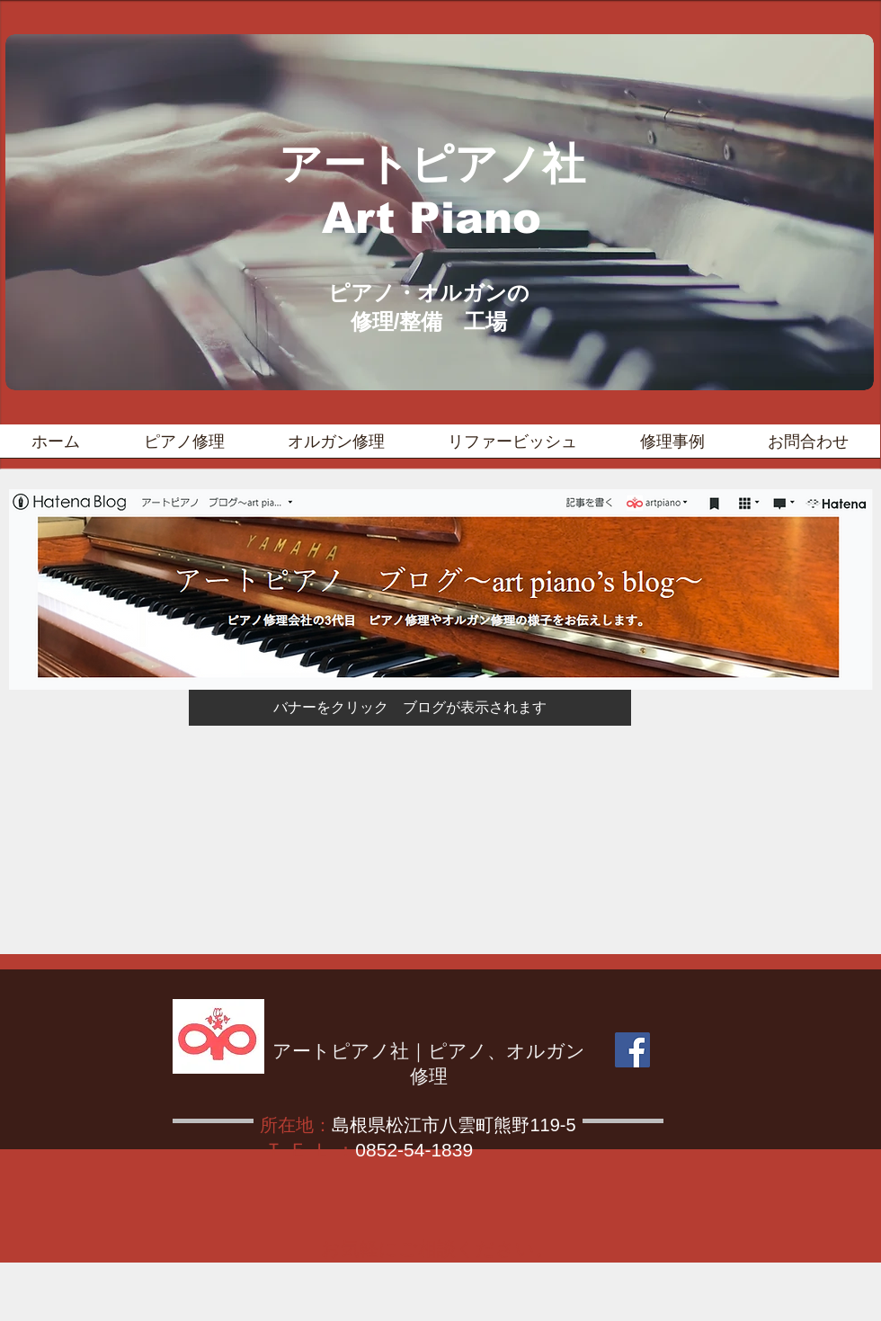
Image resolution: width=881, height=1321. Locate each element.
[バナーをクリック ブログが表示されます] (410, 708)
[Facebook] (632, 1049)
